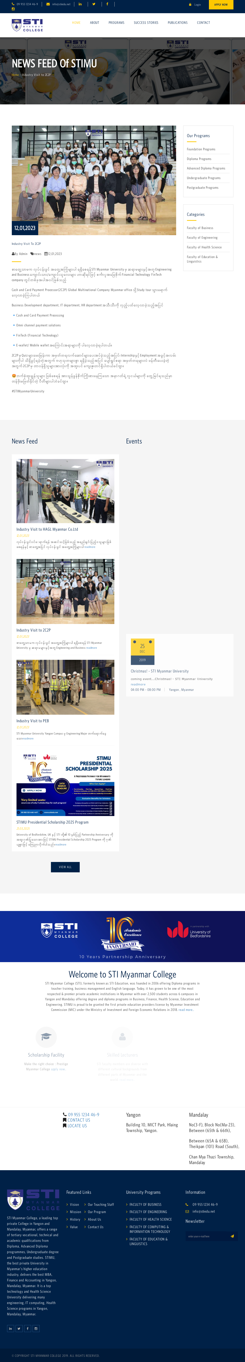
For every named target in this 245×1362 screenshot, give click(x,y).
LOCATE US (77, 1125)
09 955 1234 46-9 (27, 4)
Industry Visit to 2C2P (34, 630)
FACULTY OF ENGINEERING (148, 1212)
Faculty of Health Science (204, 247)
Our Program (97, 1212)
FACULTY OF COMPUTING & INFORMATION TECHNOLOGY (150, 1229)
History (75, 1219)
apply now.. (58, 1069)
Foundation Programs (201, 149)
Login (195, 4)
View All (65, 867)
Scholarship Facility (46, 1055)
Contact (203, 23)
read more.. (186, 1010)
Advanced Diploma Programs (206, 168)
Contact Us (96, 1227)
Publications (178, 23)
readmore (90, 547)
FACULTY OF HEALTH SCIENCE (151, 1219)
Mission (75, 1212)
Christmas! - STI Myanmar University (160, 1148)
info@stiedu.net (61, 4)
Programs (117, 23)
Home (76, 23)
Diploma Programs (199, 159)
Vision (74, 1204)
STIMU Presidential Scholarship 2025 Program (53, 822)
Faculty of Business (200, 228)
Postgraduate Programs (203, 187)
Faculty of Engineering (202, 237)
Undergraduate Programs (204, 178)
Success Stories (146, 23)
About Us (94, 1219)
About (95, 23)
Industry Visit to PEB (33, 720)
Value (74, 1227)
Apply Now (221, 4)
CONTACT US (79, 1120)
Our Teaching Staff (101, 1204)
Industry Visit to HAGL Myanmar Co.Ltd (47, 529)
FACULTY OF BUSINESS (146, 1204)
